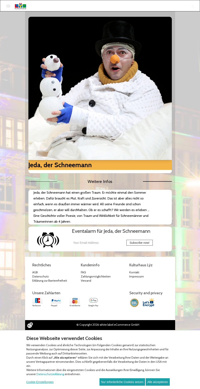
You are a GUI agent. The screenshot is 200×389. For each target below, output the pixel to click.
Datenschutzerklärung (50, 374)
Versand (86, 280)
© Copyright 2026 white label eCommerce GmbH (107, 325)
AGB (35, 272)
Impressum (136, 276)
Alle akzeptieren (157, 382)
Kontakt (134, 272)
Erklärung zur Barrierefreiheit (49, 280)
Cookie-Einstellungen (40, 382)
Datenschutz (40, 276)
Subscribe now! (140, 242)
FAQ (83, 272)
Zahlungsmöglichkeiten (96, 276)
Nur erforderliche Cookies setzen (122, 382)
